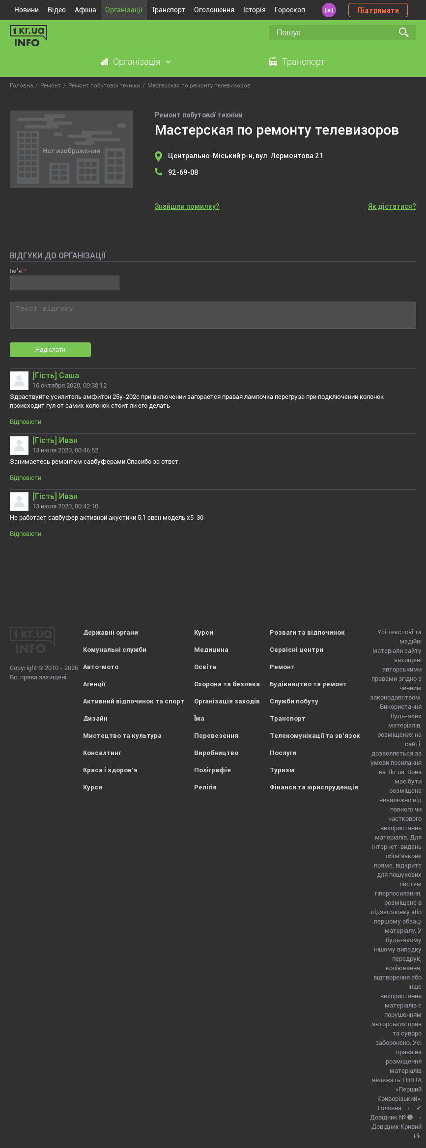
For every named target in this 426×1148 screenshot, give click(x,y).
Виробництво (216, 752)
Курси (92, 787)
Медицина (211, 649)
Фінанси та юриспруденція (314, 787)
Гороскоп (290, 10)
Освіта (205, 667)
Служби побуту (294, 701)
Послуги (283, 752)
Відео (57, 10)
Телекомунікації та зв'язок (315, 735)
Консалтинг (102, 752)
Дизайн (95, 718)
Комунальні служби (114, 649)
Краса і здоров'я (110, 770)
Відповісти (25, 421)
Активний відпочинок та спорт (133, 701)
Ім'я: (16, 271)
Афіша (85, 10)
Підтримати (378, 10)
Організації (123, 10)
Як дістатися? (392, 206)
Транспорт (168, 10)
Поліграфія (212, 770)
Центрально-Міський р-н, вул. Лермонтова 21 (245, 156)
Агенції (94, 684)
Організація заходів (227, 701)
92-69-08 (183, 172)
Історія (254, 10)
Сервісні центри (296, 649)
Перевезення (216, 735)
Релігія (205, 787)
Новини (26, 10)
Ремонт (282, 667)
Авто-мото (100, 667)
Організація (137, 61)
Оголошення (214, 10)
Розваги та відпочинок (307, 632)
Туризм (282, 770)
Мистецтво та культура (122, 735)
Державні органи (110, 632)
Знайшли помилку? (187, 206)
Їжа (199, 718)
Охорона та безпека (227, 684)
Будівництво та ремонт (308, 684)
